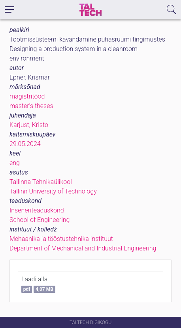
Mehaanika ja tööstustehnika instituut (61, 239)
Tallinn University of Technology (53, 191)
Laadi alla (38, 284)
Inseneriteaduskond (36, 210)
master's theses (31, 106)
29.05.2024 (25, 144)
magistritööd (27, 96)
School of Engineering (39, 220)
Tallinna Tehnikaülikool (40, 182)
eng (14, 163)
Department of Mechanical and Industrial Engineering (82, 248)
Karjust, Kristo (28, 125)
